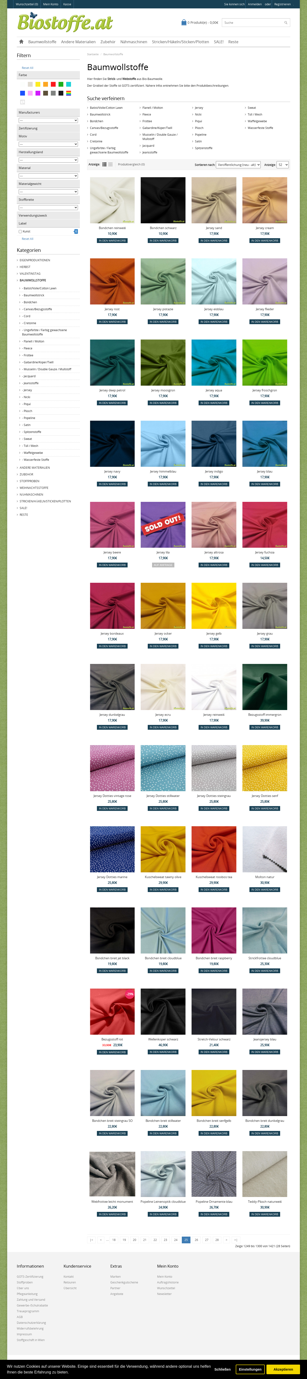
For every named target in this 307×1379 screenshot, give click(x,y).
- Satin (26, 425)
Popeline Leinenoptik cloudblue (163, 1201)
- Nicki (26, 397)
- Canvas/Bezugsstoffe (37, 309)
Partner (115, 1288)
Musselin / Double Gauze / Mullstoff (159, 137)
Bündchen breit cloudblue (163, 958)
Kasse (67, 4)
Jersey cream (265, 228)
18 (114, 1240)
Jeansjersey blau (265, 1039)
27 (206, 1240)
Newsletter (164, 1294)
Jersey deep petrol (112, 390)
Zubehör (108, 41)
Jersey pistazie (163, 309)
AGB (20, 1317)
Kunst (26, 231)
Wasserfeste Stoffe (260, 128)
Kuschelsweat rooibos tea (214, 877)
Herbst (25, 267)
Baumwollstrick (100, 114)
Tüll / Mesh (255, 114)
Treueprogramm (28, 1311)
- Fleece (27, 348)
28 (217, 1240)
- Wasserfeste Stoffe (35, 460)
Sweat (252, 108)
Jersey (199, 108)
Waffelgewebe (257, 121)
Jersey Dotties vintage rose (112, 796)
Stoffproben (29, 481)
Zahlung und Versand (31, 1300)
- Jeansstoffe (30, 383)
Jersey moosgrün (163, 390)
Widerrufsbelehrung (30, 1328)
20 (134, 1240)
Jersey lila (163, 552)
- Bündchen (29, 302)
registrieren (282, 4)
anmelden (255, 4)
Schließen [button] (222, 1369)
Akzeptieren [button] (283, 1369)
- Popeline (28, 418)
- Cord (26, 316)
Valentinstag (30, 274)
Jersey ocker (163, 633)
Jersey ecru (163, 714)
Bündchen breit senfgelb (214, 1120)
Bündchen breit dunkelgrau (264, 1120)
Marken (115, 1277)
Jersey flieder (265, 309)
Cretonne (96, 141)
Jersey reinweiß (213, 714)
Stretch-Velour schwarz (214, 1039)
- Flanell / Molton (33, 341)
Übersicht (70, 1288)
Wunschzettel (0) (27, 4)
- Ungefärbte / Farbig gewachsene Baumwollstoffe (44, 332)
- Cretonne (29, 323)
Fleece (146, 114)
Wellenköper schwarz (163, 1039)
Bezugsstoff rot (112, 1039)
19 (124, 1240)
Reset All (26, 68)
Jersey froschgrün (265, 390)
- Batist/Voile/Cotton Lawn (39, 288)
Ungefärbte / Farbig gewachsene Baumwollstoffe (109, 150)
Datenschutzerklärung (31, 1323)
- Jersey (27, 390)
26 (196, 1240)
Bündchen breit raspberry (214, 958)
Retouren (70, 1282)
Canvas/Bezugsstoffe (104, 128)
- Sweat (27, 439)
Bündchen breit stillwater (163, 1120)
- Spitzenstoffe (31, 432)
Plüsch (199, 128)
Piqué (198, 121)
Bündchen (96, 121)
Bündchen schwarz (163, 228)
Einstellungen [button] (250, 1369)
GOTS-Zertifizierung (30, 1277)
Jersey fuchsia (264, 552)
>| (236, 1240)
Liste (104, 164)
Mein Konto (50, 4)
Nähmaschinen (133, 41)
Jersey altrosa (214, 552)
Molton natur (264, 877)
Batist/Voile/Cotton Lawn (106, 108)
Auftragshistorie (168, 1282)
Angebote (116, 1294)
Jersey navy (112, 471)
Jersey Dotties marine (112, 877)
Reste (233, 41)
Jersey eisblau (214, 309)
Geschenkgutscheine (124, 1282)
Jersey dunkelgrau (112, 714)
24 (175, 1240)
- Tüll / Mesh (30, 446)
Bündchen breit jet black (112, 958)
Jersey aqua (214, 390)
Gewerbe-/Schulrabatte (32, 1305)
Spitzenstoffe (204, 148)
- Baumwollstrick (33, 295)
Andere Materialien (78, 41)
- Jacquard (28, 376)
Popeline (201, 135)
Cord (93, 135)
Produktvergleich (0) (131, 164)
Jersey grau (265, 633)
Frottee (147, 121)
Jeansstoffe (149, 152)
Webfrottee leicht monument (112, 1201)
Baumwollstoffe (42, 41)
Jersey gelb (214, 633)
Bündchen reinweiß (112, 228)
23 (165, 1240)
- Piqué (26, 404)
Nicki (198, 114)
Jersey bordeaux (112, 633)
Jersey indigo (214, 471)
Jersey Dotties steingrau (214, 796)
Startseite (93, 54)
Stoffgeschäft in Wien (31, 1340)
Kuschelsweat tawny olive (163, 877)
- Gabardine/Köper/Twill (37, 362)
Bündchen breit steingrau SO (112, 1120)
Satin (198, 141)
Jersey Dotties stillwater (163, 796)
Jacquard (148, 146)
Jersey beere (112, 552)
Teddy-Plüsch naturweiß (265, 1201)
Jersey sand (214, 228)
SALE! (219, 41)
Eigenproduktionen (35, 260)
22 (155, 1240)
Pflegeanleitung (27, 1294)
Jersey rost (112, 309)
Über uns (23, 1288)
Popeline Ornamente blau (214, 1201)
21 (145, 1240)
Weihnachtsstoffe (34, 488)
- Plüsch (27, 411)
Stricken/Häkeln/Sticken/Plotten (180, 41)
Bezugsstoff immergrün (264, 714)
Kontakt (69, 1277)
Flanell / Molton (152, 108)
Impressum (24, 1334)
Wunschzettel (166, 1288)
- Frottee (27, 355)
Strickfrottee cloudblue (264, 958)
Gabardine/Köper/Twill (157, 128)
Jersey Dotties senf (265, 796)
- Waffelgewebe (32, 453)
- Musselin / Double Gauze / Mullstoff (46, 369)
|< (91, 1240)
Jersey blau (264, 471)
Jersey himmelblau (163, 471)
